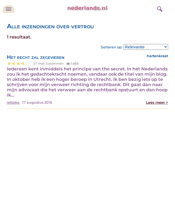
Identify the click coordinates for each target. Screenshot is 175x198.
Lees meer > (157, 102)
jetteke (13, 102)
